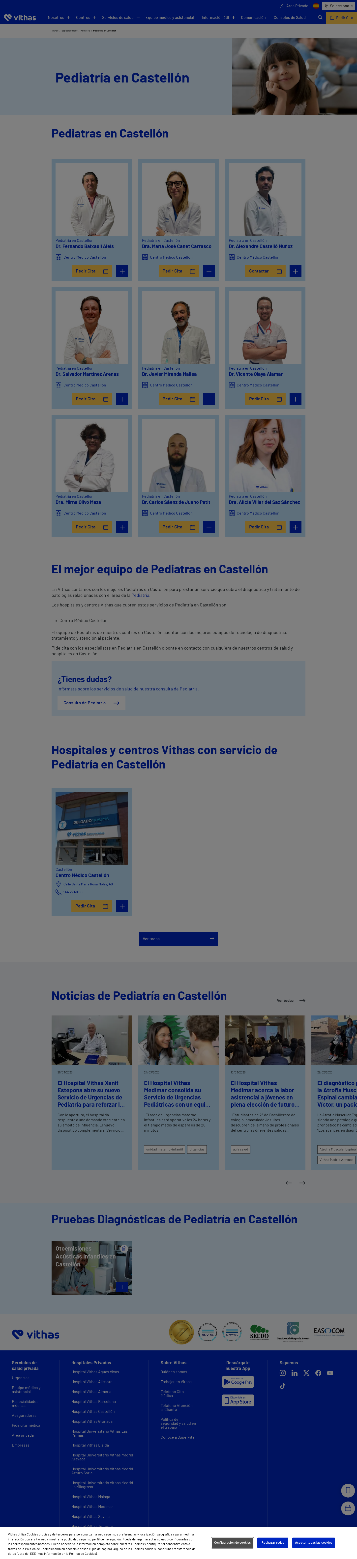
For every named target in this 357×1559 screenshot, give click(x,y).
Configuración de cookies (232, 1542)
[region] (178, 1543)
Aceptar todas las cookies (313, 1542)
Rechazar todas (273, 1542)
